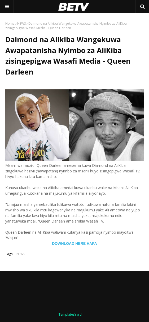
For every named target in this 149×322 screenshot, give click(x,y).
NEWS (21, 23)
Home (10, 23)
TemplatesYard (70, 314)
